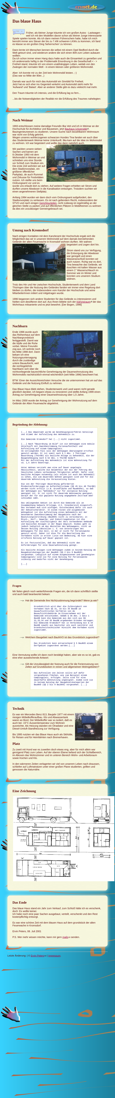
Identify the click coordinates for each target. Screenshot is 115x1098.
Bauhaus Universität (76, 129)
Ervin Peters (37, 980)
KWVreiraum (83, 301)
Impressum (54, 980)
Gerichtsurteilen (48, 203)
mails (65, 962)
